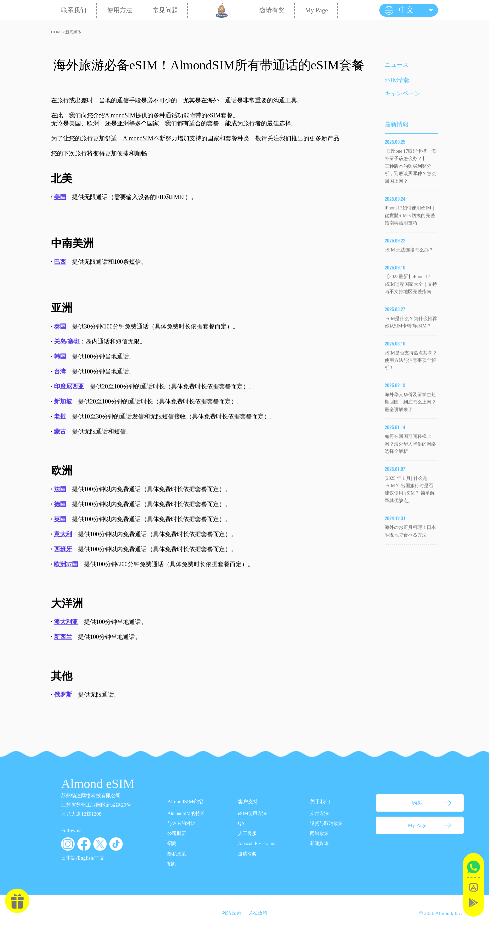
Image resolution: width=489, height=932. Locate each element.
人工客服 (247, 833)
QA (241, 823)
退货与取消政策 (326, 823)
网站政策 (319, 833)
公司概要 (176, 833)
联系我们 (73, 10)
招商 (172, 843)
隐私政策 (176, 853)
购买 (417, 803)
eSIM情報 (397, 80)
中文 (100, 858)
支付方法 (319, 813)
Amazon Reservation (257, 843)
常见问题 (165, 10)
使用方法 (119, 10)
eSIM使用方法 (252, 813)
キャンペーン (403, 93)
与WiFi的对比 (181, 823)
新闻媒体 (73, 32)
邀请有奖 (272, 10)
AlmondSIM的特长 (186, 813)
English (85, 858)
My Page (316, 10)
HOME (57, 32)
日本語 (68, 858)
